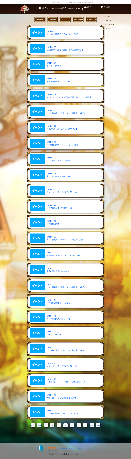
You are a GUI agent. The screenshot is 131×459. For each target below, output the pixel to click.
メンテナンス (91, 19)
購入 (93, 9)
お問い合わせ (73, 2)
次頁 (91, 425)
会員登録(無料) (89, 2)
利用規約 (71, 448)
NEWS (41, 9)
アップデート (78, 19)
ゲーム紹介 (58, 9)
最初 (32, 425)
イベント (65, 19)
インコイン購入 (56, 2)
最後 (98, 425)
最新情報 (39, 19)
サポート (64, 2)
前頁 (39, 425)
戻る (28, 434)
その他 (110, 9)
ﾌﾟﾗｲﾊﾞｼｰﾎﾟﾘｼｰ (80, 448)
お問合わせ (64, 448)
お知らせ (80, 2)
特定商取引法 (89, 448)
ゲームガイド (76, 9)
